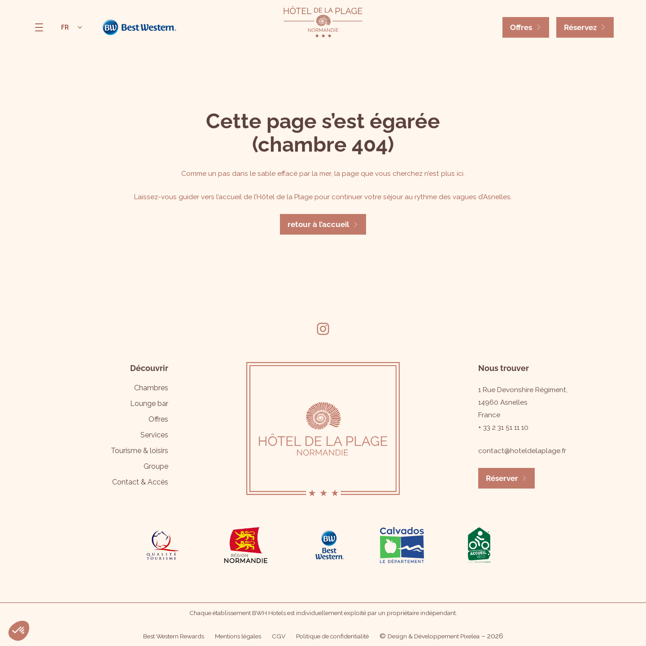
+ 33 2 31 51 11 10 (503, 427)
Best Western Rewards (173, 636)
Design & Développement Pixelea (434, 636)
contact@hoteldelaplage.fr (522, 451)
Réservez (580, 27)
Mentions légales (238, 636)
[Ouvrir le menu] (39, 27)
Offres (521, 27)
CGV (278, 636)
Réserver (502, 478)
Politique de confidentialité (332, 636)
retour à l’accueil (318, 224)
